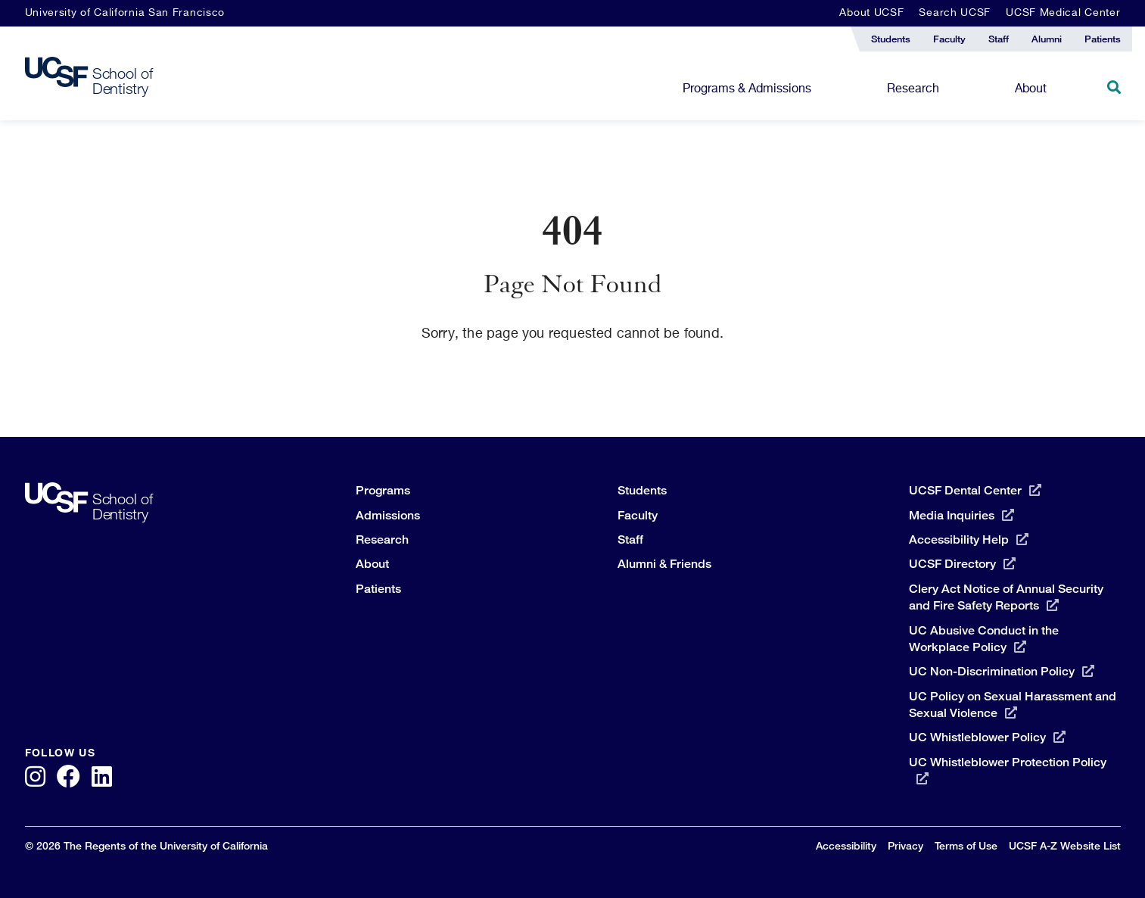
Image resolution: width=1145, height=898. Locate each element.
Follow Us (60, 752)
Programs (383, 490)
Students (642, 490)
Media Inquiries (961, 515)
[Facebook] (68, 778)
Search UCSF (955, 13)
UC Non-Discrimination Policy (1001, 671)
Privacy (905, 845)
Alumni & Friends (664, 564)
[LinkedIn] (102, 778)
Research (913, 89)
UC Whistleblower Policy (987, 737)
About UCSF (871, 13)
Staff (630, 539)
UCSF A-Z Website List (1065, 845)
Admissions (388, 515)
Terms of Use (966, 845)
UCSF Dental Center (975, 490)
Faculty (638, 515)
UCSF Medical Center (1063, 13)
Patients (378, 589)
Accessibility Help (968, 539)
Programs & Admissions (747, 89)
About (1031, 89)
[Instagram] (35, 778)
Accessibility (846, 845)
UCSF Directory (962, 564)
